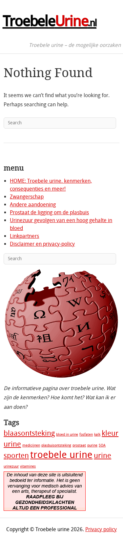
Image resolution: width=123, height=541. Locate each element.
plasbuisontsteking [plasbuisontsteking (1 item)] (56, 445)
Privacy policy (101, 529)
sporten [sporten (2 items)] (16, 455)
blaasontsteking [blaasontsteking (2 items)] (29, 433)
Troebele (49, 21)
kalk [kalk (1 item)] (97, 434)
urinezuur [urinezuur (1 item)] (11, 466)
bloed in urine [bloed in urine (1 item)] (67, 434)
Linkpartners (24, 236)
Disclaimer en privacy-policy (42, 244)
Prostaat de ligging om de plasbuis (49, 212)
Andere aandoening (33, 204)
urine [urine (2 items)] (102, 455)
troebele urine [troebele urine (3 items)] (61, 455)
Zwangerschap (27, 197)
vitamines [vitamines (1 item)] (28, 466)
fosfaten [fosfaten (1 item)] (86, 434)
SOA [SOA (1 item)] (102, 445)
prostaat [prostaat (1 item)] (79, 445)
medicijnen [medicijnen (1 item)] (31, 445)
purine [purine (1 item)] (92, 445)
